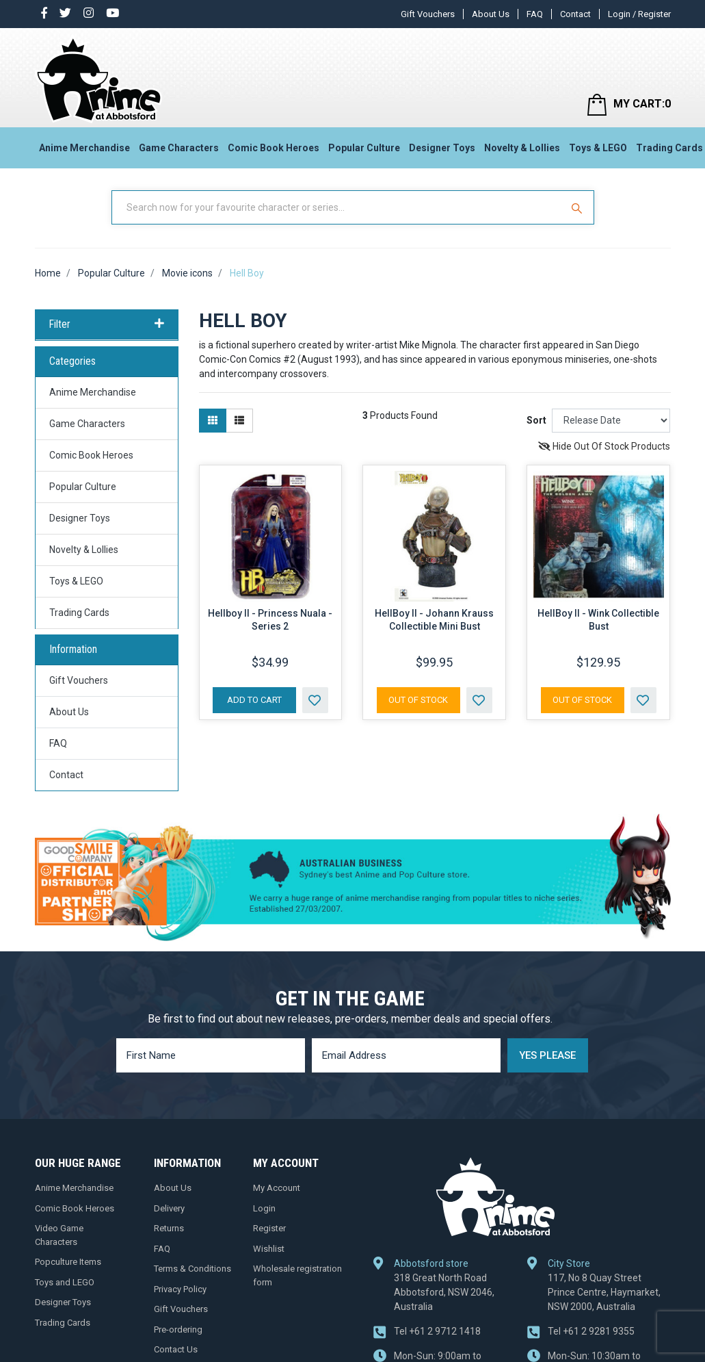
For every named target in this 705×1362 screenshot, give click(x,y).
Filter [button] (106, 324)
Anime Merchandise (84, 147)
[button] (315, 700)
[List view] (239, 421)
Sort (536, 420)
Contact (575, 14)
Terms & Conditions (192, 1268)
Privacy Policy (180, 1289)
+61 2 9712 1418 (437, 1331)
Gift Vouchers (428, 14)
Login (264, 1208)
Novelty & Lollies (522, 147)
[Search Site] (578, 207)
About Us (490, 14)
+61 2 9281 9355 (591, 1331)
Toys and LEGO (64, 1282)
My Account (276, 1188)
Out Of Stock (418, 700)
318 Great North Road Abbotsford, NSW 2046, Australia (444, 1292)
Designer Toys (442, 147)
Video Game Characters (59, 1235)
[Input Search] (337, 207)
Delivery (169, 1208)
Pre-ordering (178, 1329)
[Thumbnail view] (212, 421)
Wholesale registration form (297, 1275)
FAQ (535, 14)
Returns (169, 1228)
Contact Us (176, 1349)
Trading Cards (79, 612)
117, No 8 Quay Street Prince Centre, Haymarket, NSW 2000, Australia (604, 1292)
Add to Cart (254, 700)
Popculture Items (68, 1262)
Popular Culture (364, 147)
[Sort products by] (611, 421)
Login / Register (639, 14)
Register (269, 1228)
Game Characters (179, 147)
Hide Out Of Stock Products (604, 446)
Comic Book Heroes (273, 147)
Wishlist (268, 1249)
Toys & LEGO (598, 147)
